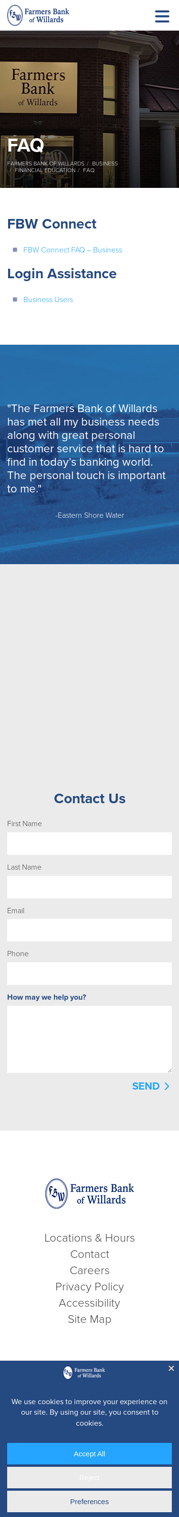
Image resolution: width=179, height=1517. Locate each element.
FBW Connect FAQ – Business (72, 250)
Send (146, 1086)
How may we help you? (46, 997)
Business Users (48, 300)
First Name (24, 824)
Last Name (24, 867)
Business (105, 163)
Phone (18, 954)
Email (15, 911)
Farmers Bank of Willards (45, 163)
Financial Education (45, 170)
